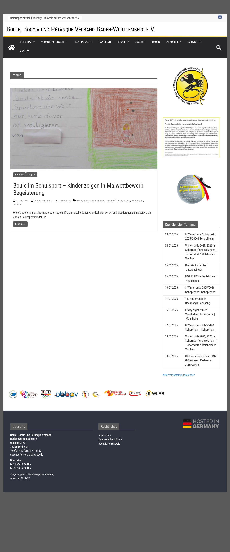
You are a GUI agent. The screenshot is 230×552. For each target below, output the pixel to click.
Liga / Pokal (81, 41)
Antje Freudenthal (44, 200)
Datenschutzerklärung (110, 439)
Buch (86, 200)
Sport (121, 41)
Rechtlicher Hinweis (109, 443)
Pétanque (117, 200)
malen (109, 200)
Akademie (172, 41)
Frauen (155, 41)
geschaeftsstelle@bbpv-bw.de (26, 454)
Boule (79, 200)
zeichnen (17, 204)
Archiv (24, 51)
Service (193, 41)
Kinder (101, 200)
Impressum (104, 435)
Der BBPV (25, 41)
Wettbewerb (137, 200)
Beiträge (19, 174)
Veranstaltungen (52, 41)
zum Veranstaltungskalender (179, 375)
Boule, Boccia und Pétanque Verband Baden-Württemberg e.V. (80, 29)
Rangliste (105, 41)
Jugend (139, 41)
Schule (127, 200)
